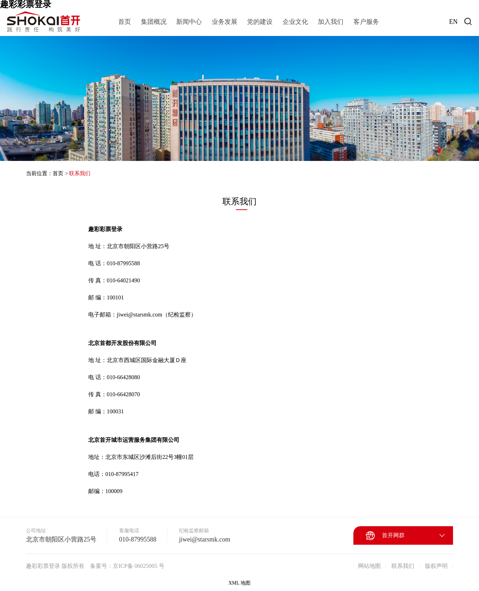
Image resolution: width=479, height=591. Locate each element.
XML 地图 (239, 583)
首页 (58, 173)
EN (453, 21)
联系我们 (79, 173)
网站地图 (369, 566)
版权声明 (436, 566)
